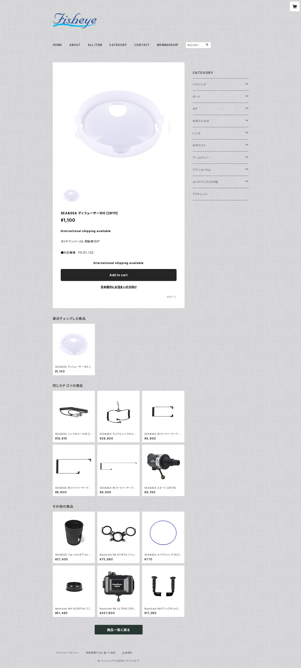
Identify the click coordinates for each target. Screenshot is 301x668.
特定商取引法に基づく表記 (101, 652)
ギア (195, 108)
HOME (57, 45)
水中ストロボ (201, 121)
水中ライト (199, 145)
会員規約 (127, 652)
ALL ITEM (95, 45)
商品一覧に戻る (118, 630)
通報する (171, 296)
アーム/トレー (201, 157)
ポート (197, 96)
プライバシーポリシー (67, 652)
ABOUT (74, 45)
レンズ (196, 133)
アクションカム (202, 169)
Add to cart (118, 275)
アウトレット (200, 194)
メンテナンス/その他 (205, 182)
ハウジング (199, 84)
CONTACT (142, 45)
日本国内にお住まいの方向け (119, 287)
